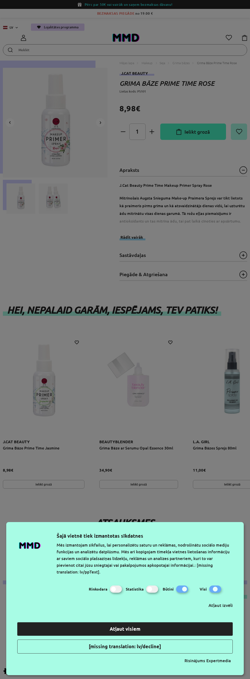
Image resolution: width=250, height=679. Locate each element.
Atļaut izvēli (220, 605)
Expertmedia (218, 660)
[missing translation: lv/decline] (125, 646)
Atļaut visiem (125, 629)
